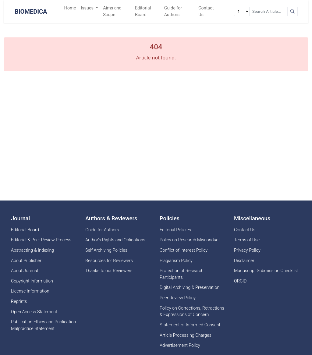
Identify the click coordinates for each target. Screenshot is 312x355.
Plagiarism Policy (176, 260)
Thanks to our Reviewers (109, 270)
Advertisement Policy (180, 345)
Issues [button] (87, 8)
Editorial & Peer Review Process (41, 240)
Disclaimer (244, 260)
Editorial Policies (175, 230)
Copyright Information (32, 281)
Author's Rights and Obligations (115, 240)
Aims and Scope (112, 11)
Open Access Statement (34, 311)
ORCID (240, 281)
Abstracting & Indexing (32, 250)
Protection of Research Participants (182, 274)
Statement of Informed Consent (190, 325)
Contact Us (206, 11)
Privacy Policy (247, 250)
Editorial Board (143, 11)
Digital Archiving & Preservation (189, 287)
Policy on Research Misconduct (190, 240)
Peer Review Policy (178, 297)
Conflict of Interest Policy (183, 250)
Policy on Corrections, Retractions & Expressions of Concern (192, 312)
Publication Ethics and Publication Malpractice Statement (43, 325)
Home (70, 8)
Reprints (19, 301)
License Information (30, 291)
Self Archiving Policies (106, 250)
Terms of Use (247, 240)
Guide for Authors (173, 11)
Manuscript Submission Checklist (266, 270)
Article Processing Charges (185, 335)
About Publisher (26, 260)
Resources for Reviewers (109, 260)
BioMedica (31, 11)
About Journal (24, 270)
